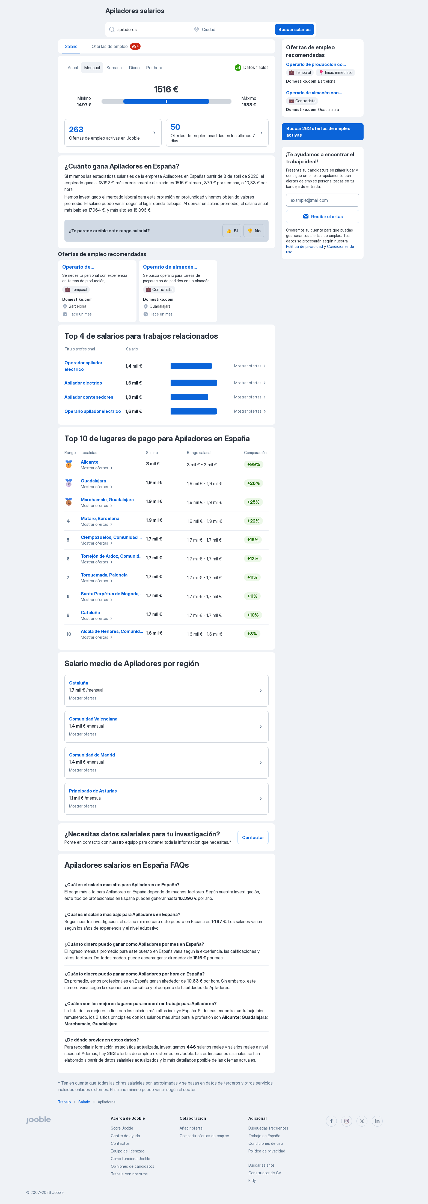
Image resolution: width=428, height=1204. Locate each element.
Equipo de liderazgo (127, 1151)
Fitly (252, 1180)
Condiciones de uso (265, 1143)
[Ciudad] (231, 29)
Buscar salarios (294, 29)
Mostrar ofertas (251, 366)
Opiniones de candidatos (132, 1166)
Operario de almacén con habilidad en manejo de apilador (168, 267)
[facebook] (331, 1121)
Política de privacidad (304, 246)
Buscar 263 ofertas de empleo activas (318, 132)
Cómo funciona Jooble (130, 1158)
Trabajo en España (264, 1135)
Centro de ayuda (125, 1135)
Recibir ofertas (322, 216)
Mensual (92, 67)
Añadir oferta (191, 1128)
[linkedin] (377, 1121)
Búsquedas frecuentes (268, 1128)
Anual (73, 67)
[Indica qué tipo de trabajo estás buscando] (146, 29)
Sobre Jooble (122, 1128)
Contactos (120, 1143)
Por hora (154, 67)
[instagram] (346, 1121)
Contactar (253, 837)
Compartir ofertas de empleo (204, 1135)
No (254, 230)
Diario (134, 67)
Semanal (114, 67)
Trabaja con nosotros (129, 1174)
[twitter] (361, 1121)
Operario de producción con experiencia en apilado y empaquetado (89, 267)
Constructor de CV (264, 1172)
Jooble (58, 1192)
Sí (232, 230)
